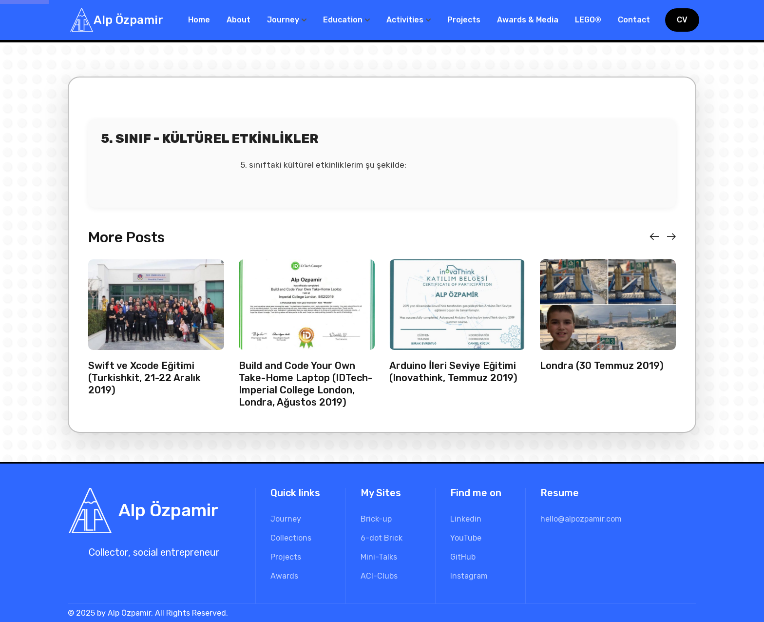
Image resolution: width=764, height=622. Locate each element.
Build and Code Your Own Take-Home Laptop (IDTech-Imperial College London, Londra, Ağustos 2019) (305, 384)
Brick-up (376, 519)
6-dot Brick (381, 538)
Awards (284, 576)
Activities (404, 19)
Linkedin (465, 519)
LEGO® (588, 19)
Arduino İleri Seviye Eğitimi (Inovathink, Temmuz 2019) (453, 372)
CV (682, 19)
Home (199, 19)
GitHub (463, 557)
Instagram (469, 576)
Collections (290, 538)
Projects (463, 19)
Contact (634, 19)
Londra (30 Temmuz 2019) (602, 365)
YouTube (465, 538)
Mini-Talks (379, 557)
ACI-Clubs (379, 576)
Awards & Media (527, 19)
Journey (283, 19)
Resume (559, 493)
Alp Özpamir (128, 20)
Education (343, 19)
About (238, 19)
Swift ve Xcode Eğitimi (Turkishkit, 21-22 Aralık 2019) (144, 378)
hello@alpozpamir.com (581, 519)
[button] (654, 237)
